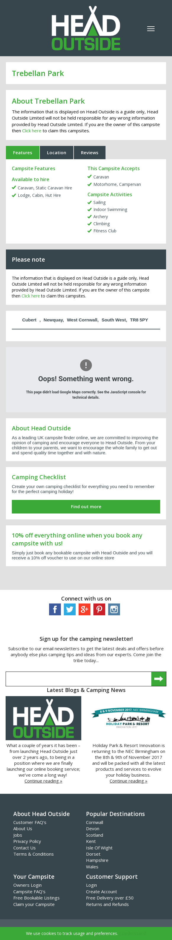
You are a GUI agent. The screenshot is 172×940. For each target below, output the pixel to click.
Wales (92, 867)
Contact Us (24, 848)
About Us (22, 828)
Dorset (93, 854)
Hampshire (97, 860)
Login (91, 885)
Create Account (101, 891)
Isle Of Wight (99, 848)
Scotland (94, 835)
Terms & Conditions (33, 854)
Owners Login (27, 885)
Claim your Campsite (34, 904)
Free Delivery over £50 (110, 898)
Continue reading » (43, 781)
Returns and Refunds (107, 904)
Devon (92, 828)
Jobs (17, 835)
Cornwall (94, 822)
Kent (91, 841)
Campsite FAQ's (29, 891)
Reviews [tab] (89, 152)
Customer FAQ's (29, 822)
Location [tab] (56, 152)
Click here (31, 130)
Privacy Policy (27, 841)
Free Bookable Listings (36, 898)
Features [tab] (22, 152)
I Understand (132, 933)
